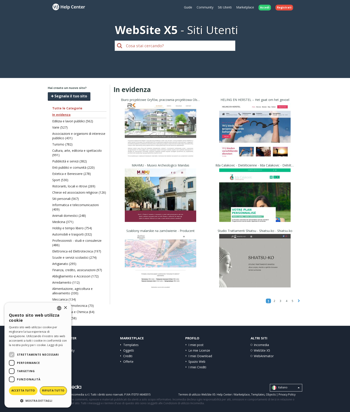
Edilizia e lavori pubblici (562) (72, 121)
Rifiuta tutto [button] (53, 390)
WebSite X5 (262, 350)
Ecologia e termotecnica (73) (73, 305)
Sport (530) (60, 180)
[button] (38, 400)
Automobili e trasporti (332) (72, 234)
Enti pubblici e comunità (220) (73, 167)
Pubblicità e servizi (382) (69, 161)
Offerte (128, 361)
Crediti (127, 356)
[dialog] (37, 355)
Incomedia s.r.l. (80, 394)
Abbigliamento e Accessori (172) (75, 276)
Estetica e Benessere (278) (71, 174)
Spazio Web (196, 361)
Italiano (286, 387)
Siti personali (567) (65, 199)
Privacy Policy (287, 394)
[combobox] (59, 308)
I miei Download (200, 356)
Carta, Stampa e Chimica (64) (73, 312)
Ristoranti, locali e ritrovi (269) (73, 186)
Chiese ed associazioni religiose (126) (79, 192)
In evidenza (61, 115)
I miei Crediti (197, 367)
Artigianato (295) (64, 264)
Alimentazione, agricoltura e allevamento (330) (72, 291)
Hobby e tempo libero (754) (72, 228)
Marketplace (245, 7)
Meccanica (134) (64, 299)
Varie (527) (60, 127)
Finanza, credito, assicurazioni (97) (77, 270)
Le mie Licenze (199, 350)
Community (205, 7)
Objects (271, 394)
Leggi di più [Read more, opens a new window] (55, 345)
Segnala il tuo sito (69, 96)
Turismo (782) (62, 144)
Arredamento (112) (66, 282)
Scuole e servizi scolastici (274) (74, 257)
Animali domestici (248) (69, 215)
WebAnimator (264, 356)
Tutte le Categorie (67, 108)
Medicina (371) (62, 222)
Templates (131, 345)
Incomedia (261, 345)
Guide (188, 7)
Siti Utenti (225, 7)
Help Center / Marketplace (233, 394)
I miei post (196, 345)
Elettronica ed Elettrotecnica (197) (76, 251)
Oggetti (128, 350)
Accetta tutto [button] (23, 390)
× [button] (65, 308)
